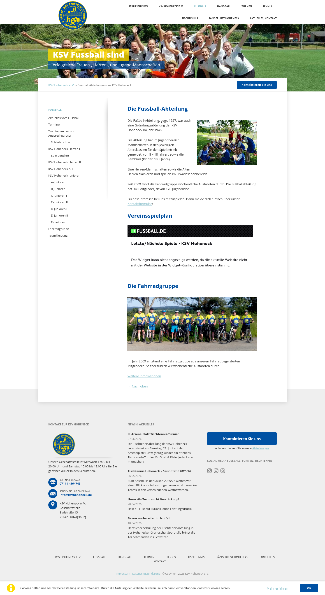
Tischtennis (190, 18)
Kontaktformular (140, 204)
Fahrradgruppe (58, 229)
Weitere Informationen (144, 376)
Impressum (123, 574)
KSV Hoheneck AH (60, 169)
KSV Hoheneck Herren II (64, 162)
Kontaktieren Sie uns (256, 85)
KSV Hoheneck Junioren (64, 175)
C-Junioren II (59, 202)
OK (309, 588)
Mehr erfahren (277, 588)
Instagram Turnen (209, 471)
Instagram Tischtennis (223, 471)
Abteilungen (260, 448)
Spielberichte (60, 156)
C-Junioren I (59, 196)
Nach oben (140, 386)
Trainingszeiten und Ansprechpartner (61, 133)
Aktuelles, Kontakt (263, 18)
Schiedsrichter (60, 142)
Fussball (200, 6)
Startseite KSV (138, 6)
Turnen (246, 6)
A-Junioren (58, 182)
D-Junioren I (59, 209)
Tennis (267, 6)
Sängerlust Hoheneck (224, 18)
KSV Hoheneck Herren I (64, 149)
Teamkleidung (57, 235)
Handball (224, 6)
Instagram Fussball (216, 471)
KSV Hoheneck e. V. (171, 6)
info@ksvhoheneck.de (76, 495)
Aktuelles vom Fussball (63, 118)
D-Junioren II (59, 215)
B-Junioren (58, 189)
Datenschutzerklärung (146, 574)
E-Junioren (58, 222)
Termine (54, 124)
